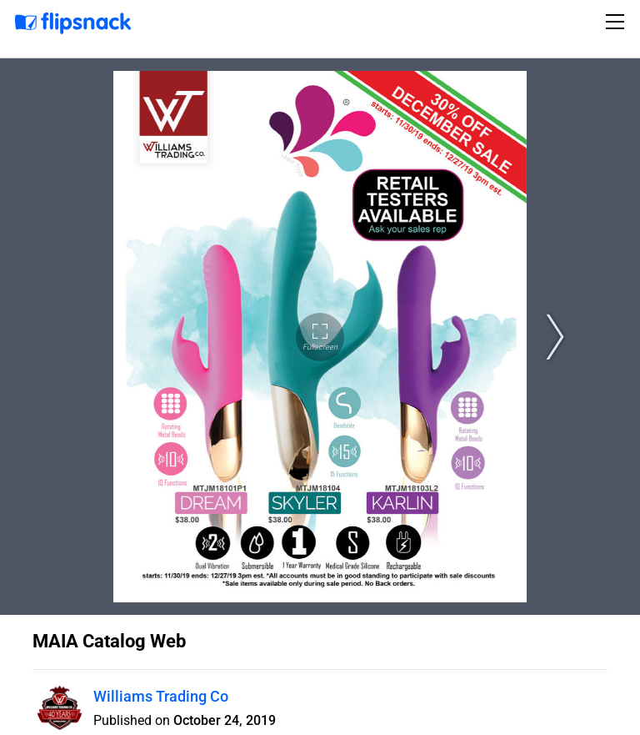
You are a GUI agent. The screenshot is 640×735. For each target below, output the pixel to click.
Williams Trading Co (160, 696)
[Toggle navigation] (617, 21)
